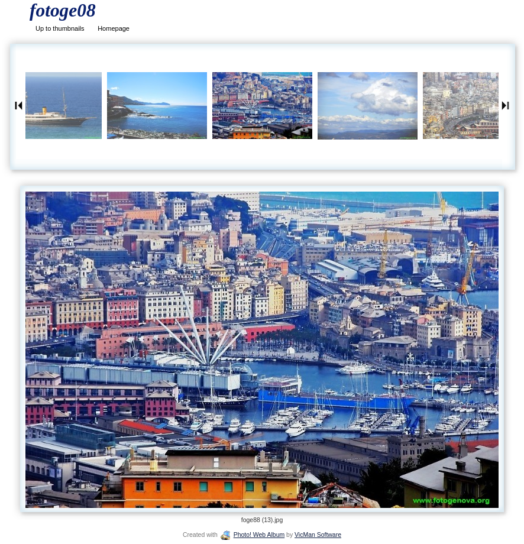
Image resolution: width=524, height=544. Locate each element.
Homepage (114, 28)
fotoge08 (63, 10)
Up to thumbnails (60, 28)
